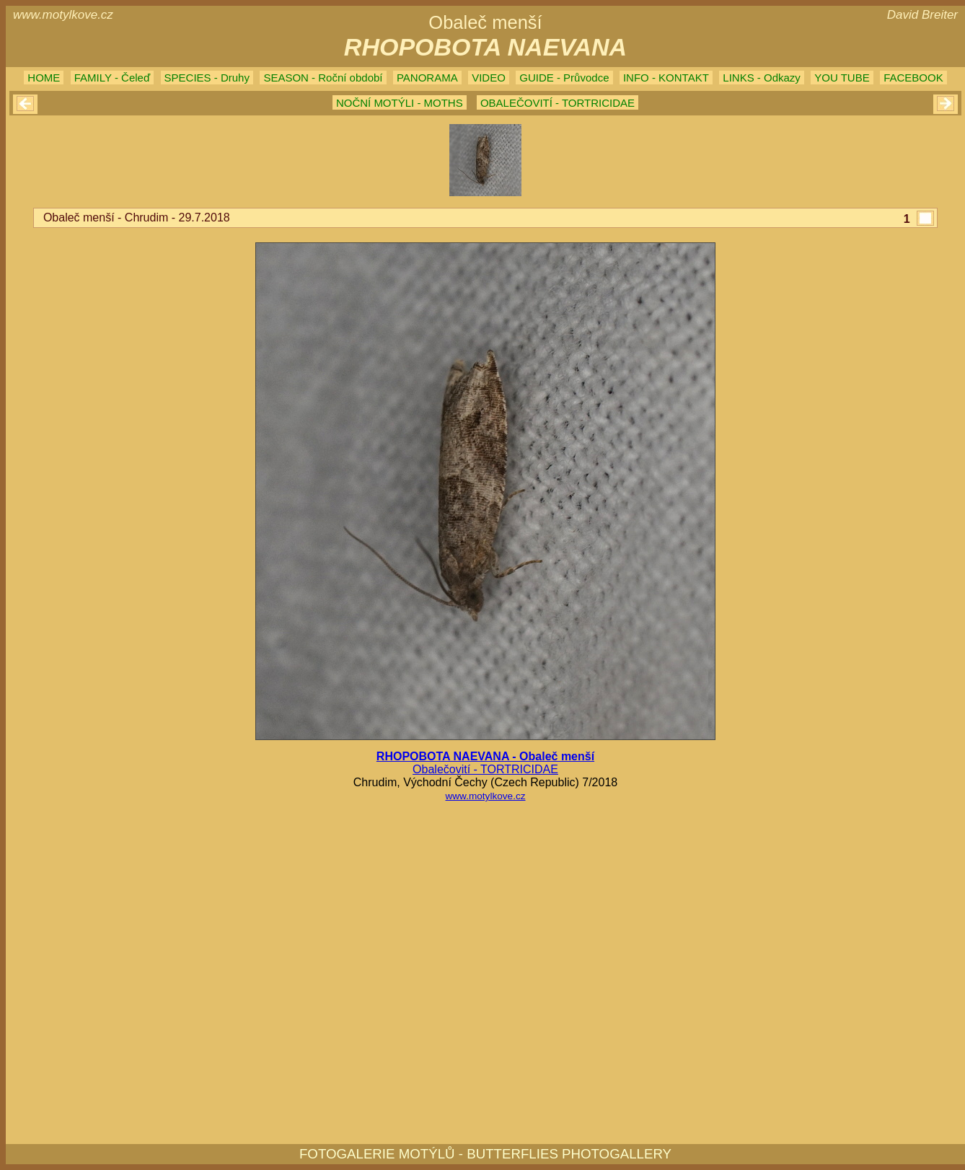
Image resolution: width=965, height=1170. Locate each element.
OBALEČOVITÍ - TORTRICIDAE (557, 103)
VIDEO (489, 77)
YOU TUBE (841, 77)
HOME (43, 77)
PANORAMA (427, 77)
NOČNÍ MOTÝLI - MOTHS (399, 103)
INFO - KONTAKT (666, 77)
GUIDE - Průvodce (564, 77)
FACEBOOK (913, 77)
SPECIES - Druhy (207, 77)
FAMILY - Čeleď (112, 77)
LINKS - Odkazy (762, 77)
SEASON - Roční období (322, 77)
